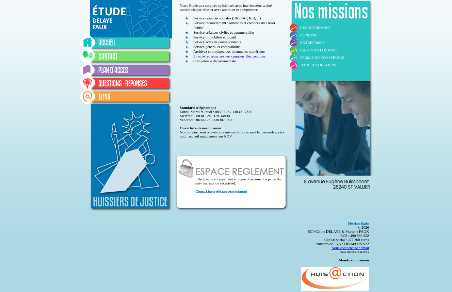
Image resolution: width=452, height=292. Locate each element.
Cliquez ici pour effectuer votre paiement (221, 191)
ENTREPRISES (312, 42)
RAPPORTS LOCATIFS (318, 50)
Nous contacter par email (350, 248)
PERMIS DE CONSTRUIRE (322, 57)
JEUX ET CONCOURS (318, 65)
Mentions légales (358, 223)
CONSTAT (308, 35)
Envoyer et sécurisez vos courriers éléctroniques (229, 56)
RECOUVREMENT (315, 28)
